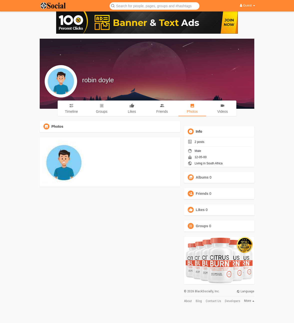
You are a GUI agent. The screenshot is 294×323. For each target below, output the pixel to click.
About (188, 301)
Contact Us (213, 301)
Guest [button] (247, 5)
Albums (202, 177)
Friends (202, 194)
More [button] (249, 301)
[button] (154, 5)
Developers (232, 301)
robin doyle (98, 80)
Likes (200, 210)
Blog (199, 301)
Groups (202, 226)
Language (245, 291)
